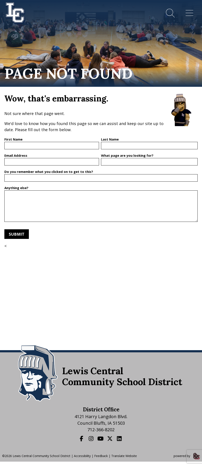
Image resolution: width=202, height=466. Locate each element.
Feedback (101, 456)
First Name (13, 139)
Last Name (110, 139)
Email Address (15, 155)
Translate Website (124, 456)
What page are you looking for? (127, 155)
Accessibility (82, 456)
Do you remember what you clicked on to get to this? (48, 171)
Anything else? (16, 188)
